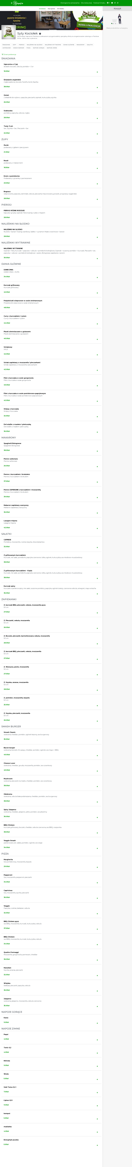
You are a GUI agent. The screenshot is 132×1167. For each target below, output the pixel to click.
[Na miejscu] (60, 8)
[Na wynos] (51, 8)
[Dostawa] (42, 8)
